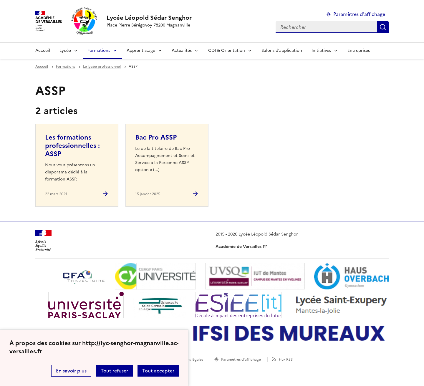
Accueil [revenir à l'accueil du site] (41, 66)
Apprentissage (141, 50)
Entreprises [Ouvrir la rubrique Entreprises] (358, 50)
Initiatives (321, 50)
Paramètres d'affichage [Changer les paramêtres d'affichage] (359, 14)
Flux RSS (286, 359)
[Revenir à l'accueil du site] (43, 240)
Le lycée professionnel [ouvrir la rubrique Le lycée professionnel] (102, 66)
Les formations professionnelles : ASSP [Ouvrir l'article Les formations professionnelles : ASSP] (72, 145)
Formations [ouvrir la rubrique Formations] (65, 66)
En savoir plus (71, 370)
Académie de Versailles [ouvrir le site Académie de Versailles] (238, 246)
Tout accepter (158, 370)
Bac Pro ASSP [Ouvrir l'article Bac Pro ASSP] (156, 137)
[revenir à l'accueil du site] (149, 18)
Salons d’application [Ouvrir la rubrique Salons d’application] (281, 50)
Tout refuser (114, 370)
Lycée (65, 50)
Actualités (182, 50)
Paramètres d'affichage (241, 359)
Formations (98, 50)
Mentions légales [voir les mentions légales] (189, 359)
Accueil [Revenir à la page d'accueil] (42, 50)
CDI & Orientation (226, 50)
